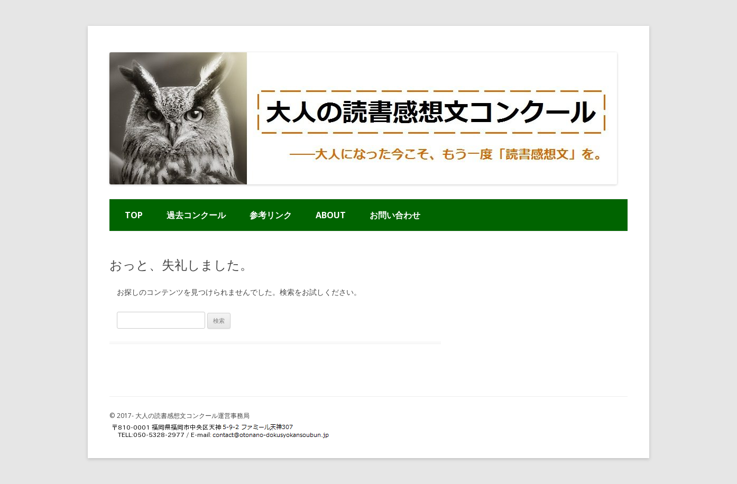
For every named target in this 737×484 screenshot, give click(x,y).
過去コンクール (196, 215)
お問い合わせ (395, 215)
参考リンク (271, 215)
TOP (134, 215)
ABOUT (331, 215)
